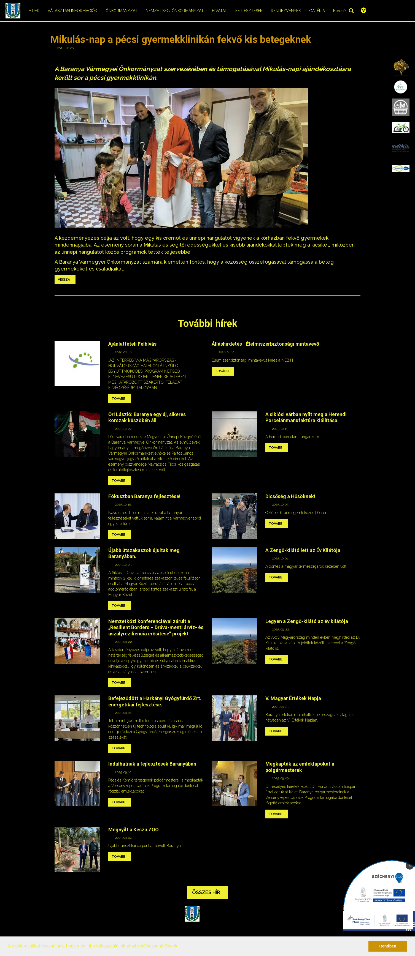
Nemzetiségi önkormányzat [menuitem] (175, 11)
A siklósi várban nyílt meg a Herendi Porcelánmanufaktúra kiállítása (306, 417)
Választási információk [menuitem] (72, 11)
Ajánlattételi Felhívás (132, 344)
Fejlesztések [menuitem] (249, 11)
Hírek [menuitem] (34, 11)
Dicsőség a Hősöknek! (290, 496)
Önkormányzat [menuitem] (122, 11)
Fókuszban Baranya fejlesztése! (144, 496)
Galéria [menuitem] (317, 11)
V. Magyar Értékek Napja (293, 698)
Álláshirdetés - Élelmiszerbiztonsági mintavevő (265, 344)
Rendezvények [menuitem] (286, 11)
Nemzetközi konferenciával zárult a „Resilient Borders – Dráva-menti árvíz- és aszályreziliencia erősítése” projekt (155, 627)
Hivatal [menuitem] (219, 11)
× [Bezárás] (410, 865)
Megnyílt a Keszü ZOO (133, 829)
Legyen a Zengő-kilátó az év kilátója (306, 621)
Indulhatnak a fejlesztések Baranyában (152, 764)
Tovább (118, 399)
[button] (180, 946)
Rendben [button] (387, 946)
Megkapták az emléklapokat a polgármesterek (299, 767)
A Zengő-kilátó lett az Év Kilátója (302, 550)
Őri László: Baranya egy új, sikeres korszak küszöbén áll (147, 417)
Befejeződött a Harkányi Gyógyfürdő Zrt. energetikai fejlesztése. (154, 701)
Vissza (64, 280)
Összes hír (206, 892)
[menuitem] (400, 66)
